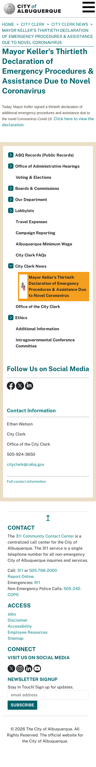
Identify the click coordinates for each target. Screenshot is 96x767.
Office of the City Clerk (38, 306)
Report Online (21, 576)
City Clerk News (69, 24)
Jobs (12, 614)
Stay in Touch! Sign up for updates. (40, 687)
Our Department (31, 199)
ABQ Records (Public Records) (44, 155)
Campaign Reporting (35, 233)
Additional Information (37, 328)
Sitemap (16, 638)
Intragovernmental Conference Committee (45, 343)
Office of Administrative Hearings (47, 166)
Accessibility (20, 626)
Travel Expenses (31, 221)
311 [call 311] (20, 570)
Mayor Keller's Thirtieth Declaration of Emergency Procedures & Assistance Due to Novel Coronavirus (52, 286)
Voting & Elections (33, 177)
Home (8, 24)
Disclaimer (18, 620)
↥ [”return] (48, 518)
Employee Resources (27, 632)
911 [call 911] (37, 582)
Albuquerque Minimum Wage (44, 244)
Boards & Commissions (37, 188)
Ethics (21, 317)
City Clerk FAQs (31, 255)
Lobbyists (24, 210)
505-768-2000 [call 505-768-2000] (43, 570)
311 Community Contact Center (45, 536)
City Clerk (33, 24)
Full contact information (26, 481)
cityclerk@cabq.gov (25, 464)
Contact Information (31, 410)
